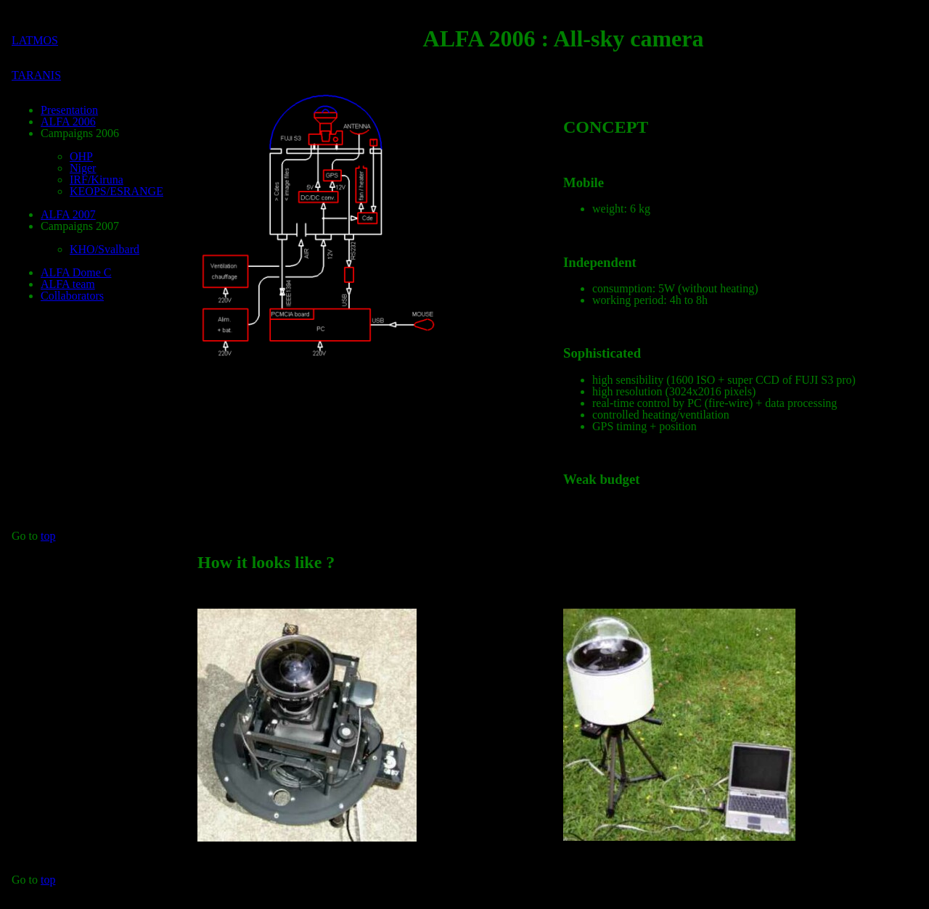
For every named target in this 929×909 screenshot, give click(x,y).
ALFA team (68, 284)
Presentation (69, 110)
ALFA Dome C (76, 272)
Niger (83, 168)
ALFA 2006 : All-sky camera (563, 38)
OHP (81, 156)
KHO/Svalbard (104, 249)
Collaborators (72, 295)
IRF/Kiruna (96, 179)
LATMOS (35, 40)
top (48, 536)
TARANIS (36, 75)
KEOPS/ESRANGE (116, 191)
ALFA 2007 (68, 214)
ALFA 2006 (68, 121)
